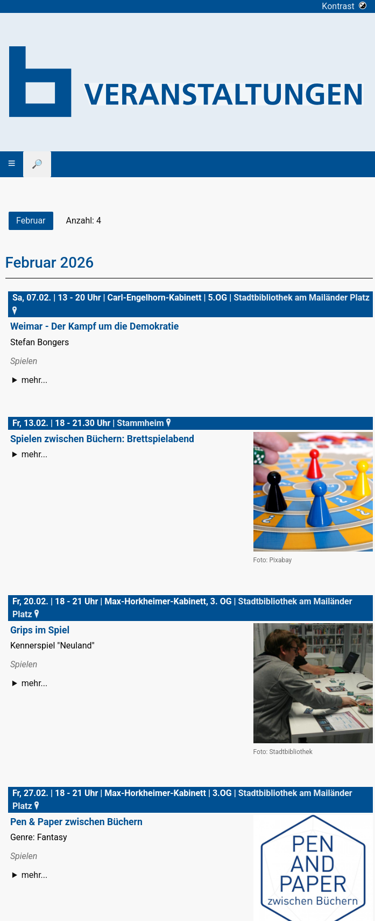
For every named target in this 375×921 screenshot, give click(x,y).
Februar (31, 220)
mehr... (34, 380)
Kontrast (344, 6)
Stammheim (145, 423)
